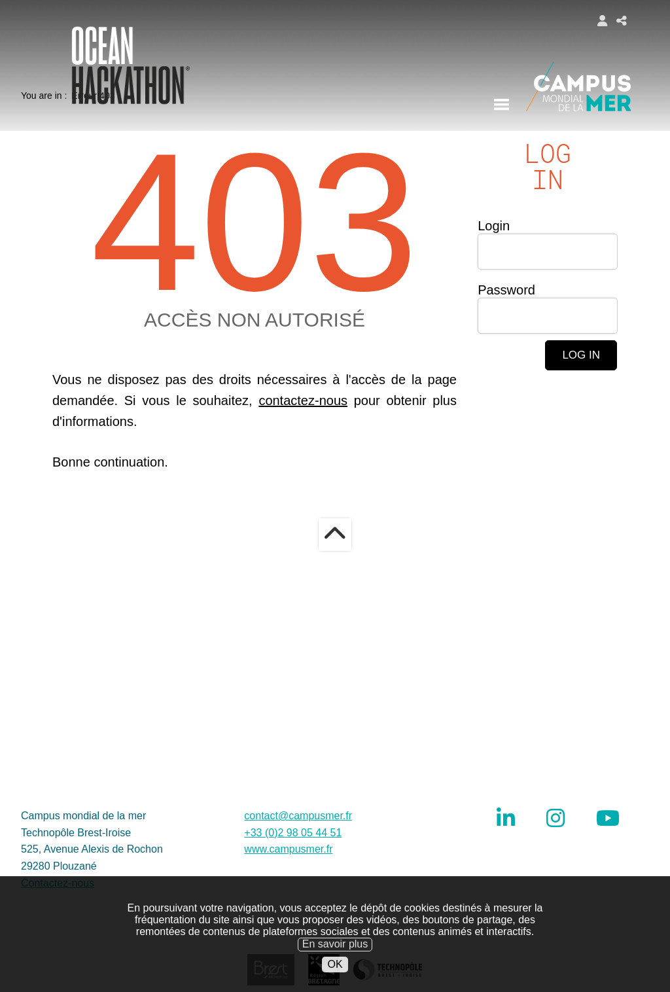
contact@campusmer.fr (298, 875)
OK (334, 982)
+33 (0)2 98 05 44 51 (293, 892)
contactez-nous (302, 460)
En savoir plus (335, 962)
